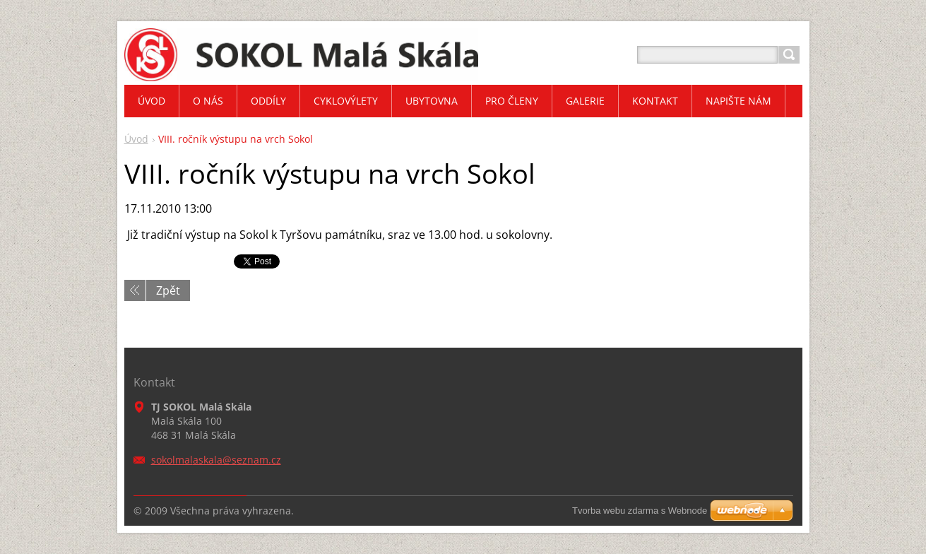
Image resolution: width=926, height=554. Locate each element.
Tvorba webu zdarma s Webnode (639, 510)
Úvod (136, 139)
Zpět (168, 290)
